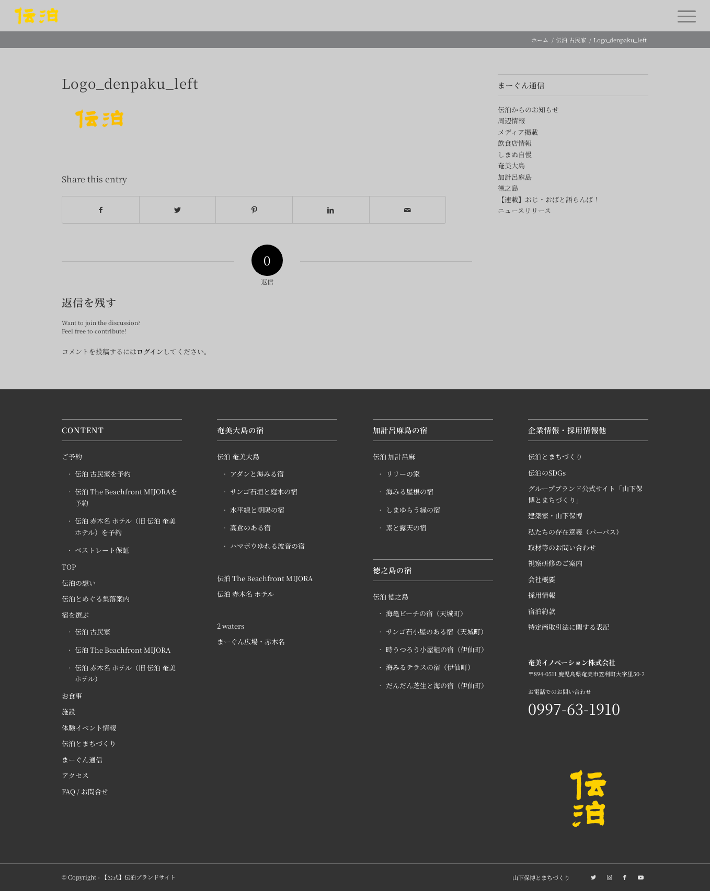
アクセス (75, 776)
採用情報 (541, 595)
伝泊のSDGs (547, 473)
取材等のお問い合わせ (562, 548)
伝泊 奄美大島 (238, 457)
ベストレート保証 (102, 551)
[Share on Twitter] (178, 210)
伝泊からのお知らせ (528, 109)
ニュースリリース (524, 210)
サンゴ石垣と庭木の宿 (263, 492)
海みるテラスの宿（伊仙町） (430, 668)
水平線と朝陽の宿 (257, 510)
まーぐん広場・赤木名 (251, 642)
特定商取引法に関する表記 (569, 627)
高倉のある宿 (250, 528)
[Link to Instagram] (609, 877)
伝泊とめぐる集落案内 (96, 599)
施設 (68, 712)
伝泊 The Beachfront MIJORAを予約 (126, 497)
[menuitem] (538, 878)
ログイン (149, 352)
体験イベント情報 (89, 728)
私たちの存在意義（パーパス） (575, 532)
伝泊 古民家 (92, 632)
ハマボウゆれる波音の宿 (267, 546)
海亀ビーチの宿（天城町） (426, 614)
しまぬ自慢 (515, 154)
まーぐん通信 (82, 760)
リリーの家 (403, 474)
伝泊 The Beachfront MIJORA (122, 650)
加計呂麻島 (515, 177)
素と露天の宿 (406, 528)
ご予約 (72, 457)
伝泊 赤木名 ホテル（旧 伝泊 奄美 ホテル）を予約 (125, 526)
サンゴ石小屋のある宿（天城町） (436, 632)
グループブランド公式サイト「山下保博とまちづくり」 (585, 494)
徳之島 (508, 188)
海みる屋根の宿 (409, 492)
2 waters (230, 626)
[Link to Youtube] (640, 877)
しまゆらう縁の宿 (413, 510)
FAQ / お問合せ (85, 792)
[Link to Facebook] (625, 877)
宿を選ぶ (75, 615)
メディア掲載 (518, 132)
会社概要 (541, 580)
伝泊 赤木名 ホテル (245, 594)
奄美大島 (511, 165)
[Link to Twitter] (593, 877)
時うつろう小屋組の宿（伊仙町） (437, 650)
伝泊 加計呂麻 (394, 457)
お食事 (72, 696)
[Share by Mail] (408, 210)
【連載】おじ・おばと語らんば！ (549, 199)
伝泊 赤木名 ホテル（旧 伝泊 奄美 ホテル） (125, 673)
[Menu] (683, 15)
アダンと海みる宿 (257, 474)
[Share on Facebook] (100, 210)
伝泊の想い (79, 583)
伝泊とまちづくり (89, 744)
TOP (69, 567)
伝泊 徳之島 (390, 597)
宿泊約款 (541, 612)
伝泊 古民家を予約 (103, 474)
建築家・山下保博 (555, 516)
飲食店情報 (515, 143)
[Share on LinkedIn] (331, 210)
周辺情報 (511, 120)
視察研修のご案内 (555, 564)
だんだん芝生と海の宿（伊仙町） (437, 686)
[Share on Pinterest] (254, 210)
